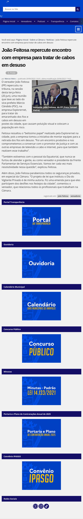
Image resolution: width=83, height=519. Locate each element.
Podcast (41, 21)
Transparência (57, 21)
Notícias (50, 39)
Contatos (74, 21)
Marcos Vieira (10, 78)
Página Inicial (9, 21)
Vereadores (26, 21)
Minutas (8, 371)
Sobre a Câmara (37, 39)
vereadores (75, 196)
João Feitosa (63, 196)
